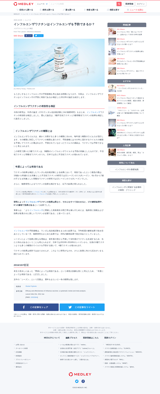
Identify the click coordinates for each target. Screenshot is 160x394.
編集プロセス (71, 338)
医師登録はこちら (91, 338)
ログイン (141, 4)
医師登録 (129, 4)
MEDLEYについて (52, 338)
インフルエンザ (93, 112)
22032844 (34, 297)
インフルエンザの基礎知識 (127, 169)
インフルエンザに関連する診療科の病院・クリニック (126, 188)
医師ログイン (110, 338)
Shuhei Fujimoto (31, 286)
